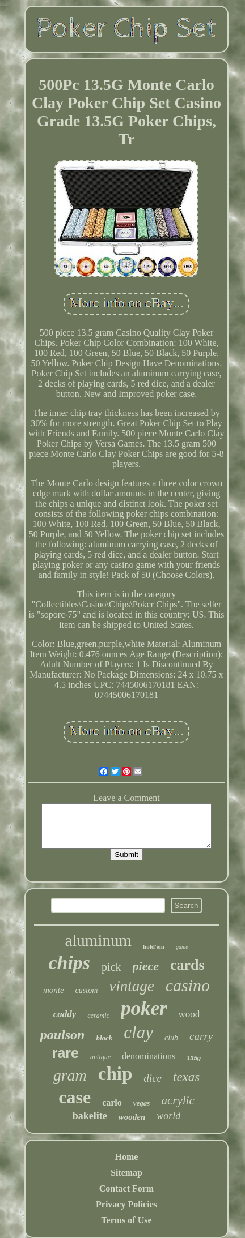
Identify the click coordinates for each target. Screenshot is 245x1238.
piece (146, 966)
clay (138, 1032)
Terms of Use (126, 1220)
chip (115, 1074)
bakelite (90, 1115)
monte (53, 990)
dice (152, 1078)
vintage (131, 986)
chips (69, 962)
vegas (141, 1103)
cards (187, 965)
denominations (148, 1056)
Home (126, 1157)
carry (201, 1036)
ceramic (98, 1015)
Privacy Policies (126, 1204)
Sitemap (126, 1172)
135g (194, 1058)
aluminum (98, 940)
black (104, 1038)
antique (100, 1057)
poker (144, 1008)
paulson (62, 1034)
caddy (65, 1014)
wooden (132, 1116)
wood (189, 1014)
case (74, 1097)
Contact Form (126, 1188)
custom (86, 990)
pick (111, 967)
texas (186, 1077)
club (171, 1038)
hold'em (153, 946)
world (168, 1115)
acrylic (177, 1100)
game (182, 947)
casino (188, 985)
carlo (112, 1102)
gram (70, 1075)
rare (65, 1053)
